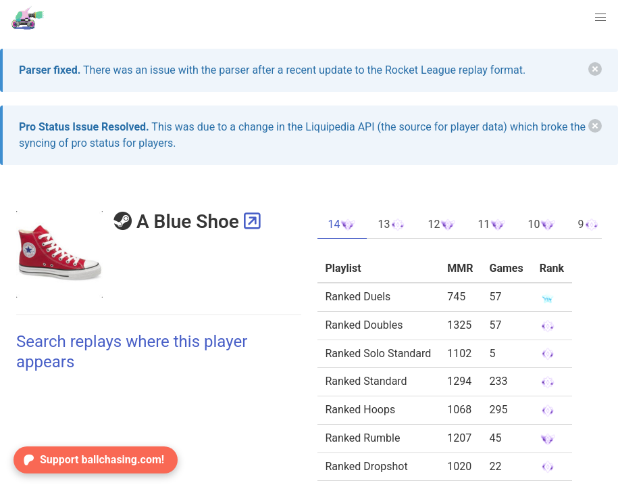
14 (342, 224)
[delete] (595, 69)
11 (492, 224)
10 (541, 224)
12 (442, 224)
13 (392, 224)
